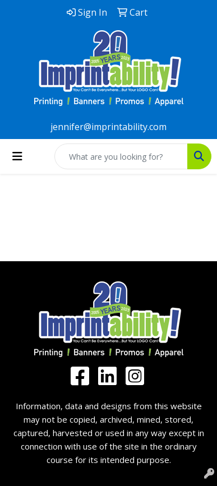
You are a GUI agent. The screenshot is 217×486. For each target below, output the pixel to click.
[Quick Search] (121, 156)
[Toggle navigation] (17, 156)
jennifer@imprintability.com (108, 127)
